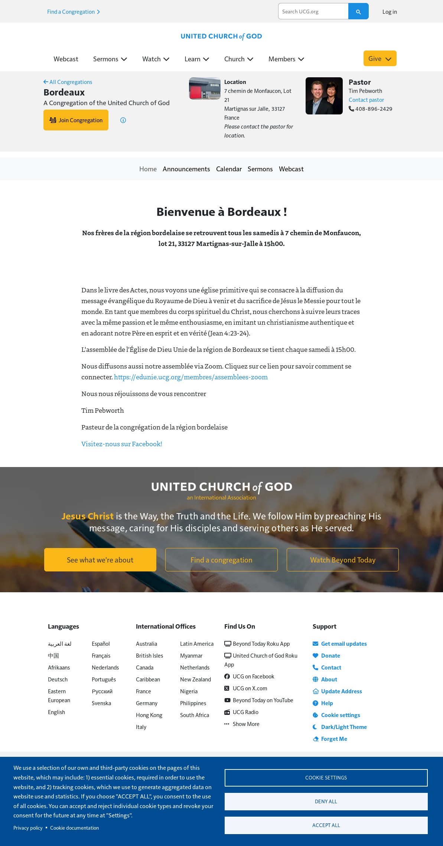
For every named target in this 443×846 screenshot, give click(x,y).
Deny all (326, 801)
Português (104, 679)
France (143, 690)
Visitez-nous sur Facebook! (121, 443)
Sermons (260, 168)
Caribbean (148, 679)
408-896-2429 (370, 108)
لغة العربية (60, 643)
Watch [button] (156, 58)
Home (148, 168)
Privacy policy (28, 827)
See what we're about (100, 559)
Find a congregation (221, 559)
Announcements (186, 168)
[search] (313, 11)
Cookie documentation (74, 827)
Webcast (65, 58)
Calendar (229, 168)
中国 (53, 655)
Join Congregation (75, 119)
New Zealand (195, 679)
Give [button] (380, 58)
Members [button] (286, 58)
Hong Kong (149, 714)
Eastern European (59, 695)
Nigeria (189, 690)
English (56, 711)
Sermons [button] (110, 58)
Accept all (326, 825)
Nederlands (105, 667)
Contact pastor (366, 99)
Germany (146, 702)
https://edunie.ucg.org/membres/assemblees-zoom (191, 376)
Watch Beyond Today (343, 559)
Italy (141, 726)
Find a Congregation (73, 11)
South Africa (194, 714)
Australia (146, 643)
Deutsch (58, 679)
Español (101, 643)
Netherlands (194, 667)
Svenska (101, 702)
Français (101, 655)
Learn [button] (197, 58)
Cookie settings (326, 777)
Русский (102, 690)
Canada (144, 667)
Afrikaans (59, 667)
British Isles (149, 655)
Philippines (193, 702)
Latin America (197, 643)
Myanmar (191, 655)
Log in (389, 11)
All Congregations (67, 81)
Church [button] (239, 58)
